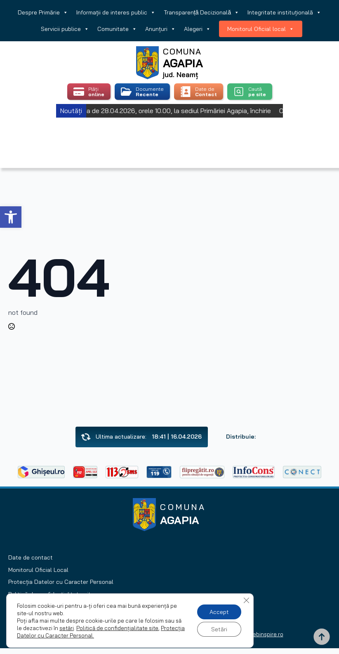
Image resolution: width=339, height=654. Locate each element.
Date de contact (30, 557)
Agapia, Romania (169, 132)
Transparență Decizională (201, 12)
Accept (219, 612)
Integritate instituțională (284, 12)
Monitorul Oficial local (260, 29)
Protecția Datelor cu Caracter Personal (60, 582)
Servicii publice (65, 29)
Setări (219, 629)
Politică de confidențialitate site (117, 628)
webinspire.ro (266, 634)
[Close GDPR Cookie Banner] (246, 600)
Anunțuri (160, 29)
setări (66, 628)
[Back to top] (322, 637)
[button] (10, 217)
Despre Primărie (43, 12)
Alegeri (197, 29)
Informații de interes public (115, 12)
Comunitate (117, 29)
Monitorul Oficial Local (38, 570)
